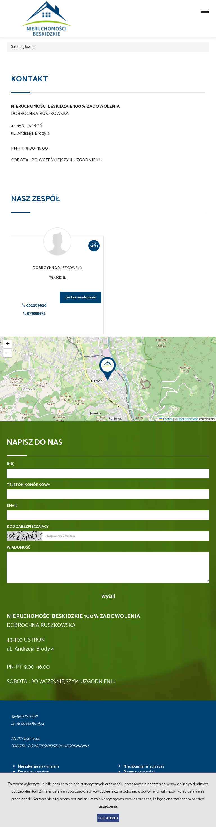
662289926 (34, 305)
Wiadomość (18, 548)
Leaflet (165, 419)
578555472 (34, 314)
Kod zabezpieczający (28, 527)
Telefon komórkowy (28, 485)
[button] (108, 367)
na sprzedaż (143, 766)
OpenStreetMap (187, 419)
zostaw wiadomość (80, 297)
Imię (10, 464)
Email (12, 506)
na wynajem (38, 766)
